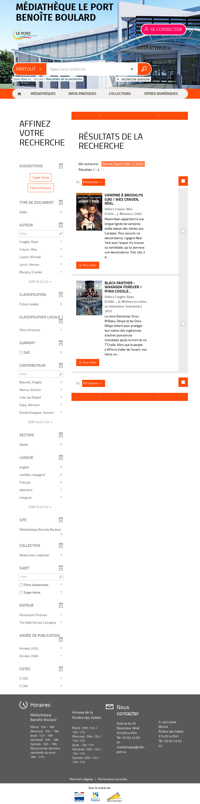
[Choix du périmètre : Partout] (30, 69)
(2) (41, 281)
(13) (41, 422)
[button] (43, 93)
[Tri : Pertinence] (93, 182)
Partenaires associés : (113, 779)
